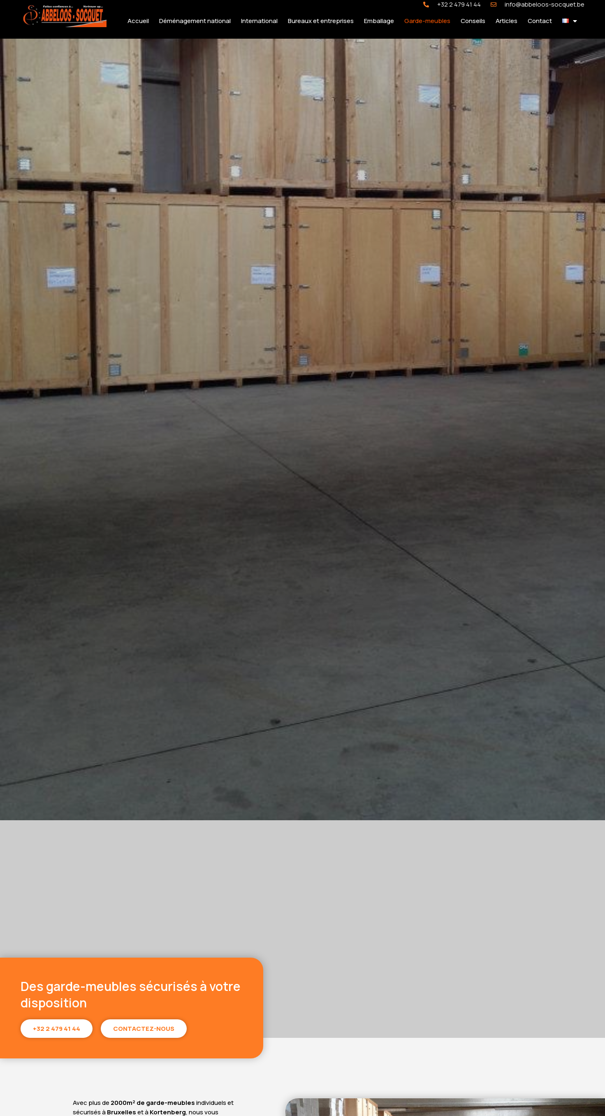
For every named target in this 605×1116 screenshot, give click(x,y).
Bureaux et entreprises (321, 20)
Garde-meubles (427, 20)
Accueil (138, 20)
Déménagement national (195, 20)
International (259, 20)
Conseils (473, 20)
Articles (506, 20)
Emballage (379, 20)
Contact (540, 20)
